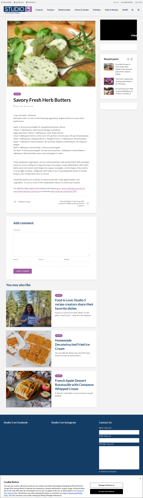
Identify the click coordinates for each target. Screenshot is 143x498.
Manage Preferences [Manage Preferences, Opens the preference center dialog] (106, 485)
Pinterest (31, 2)
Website (66, 259)
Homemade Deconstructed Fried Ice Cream (72, 344)
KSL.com (138, 2)
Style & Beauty (111, 10)
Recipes (50, 10)
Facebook (19, 2)
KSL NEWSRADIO (127, 2)
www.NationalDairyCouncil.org (26, 191)
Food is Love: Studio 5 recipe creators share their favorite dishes (74, 304)
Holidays (97, 10)
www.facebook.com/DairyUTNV (63, 191)
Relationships (64, 10)
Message (106, 444)
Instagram (6, 2)
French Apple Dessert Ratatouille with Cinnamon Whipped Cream (74, 385)
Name (15, 259)
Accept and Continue (106, 491)
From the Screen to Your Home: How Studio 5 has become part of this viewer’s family (124, 69)
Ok (140, 478)
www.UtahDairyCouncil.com (73, 188)
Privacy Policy (13, 493)
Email (41, 259)
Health (125, 10)
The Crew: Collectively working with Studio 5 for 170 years (124, 81)
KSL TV (116, 2)
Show (29, 10)
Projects (39, 10)
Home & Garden (82, 10)
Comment (16, 230)
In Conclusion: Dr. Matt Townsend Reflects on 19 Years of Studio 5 (124, 91)
